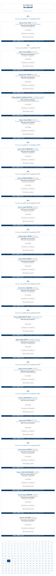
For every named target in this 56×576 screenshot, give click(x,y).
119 (52, 556)
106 (12, 556)
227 (18, 573)
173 (9, 565)
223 (6, 573)
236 (46, 573)
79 (33, 551)
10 (30, 541)
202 (46, 568)
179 (27, 565)
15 (45, 541)
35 (2, 546)
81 (39, 551)
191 (12, 568)
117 (46, 556)
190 (9, 568)
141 (15, 560)
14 (42, 541)
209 (15, 570)
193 (18, 568)
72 (11, 551)
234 (39, 573)
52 (2, 548)
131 (36, 558)
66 (45, 548)
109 (21, 556)
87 (5, 553)
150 (43, 560)
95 (30, 553)
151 (46, 560)
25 (24, 544)
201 (43, 568)
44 (30, 546)
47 (39, 546)
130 (33, 558)
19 (5, 544)
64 (39, 548)
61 (30, 548)
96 (33, 553)
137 (3, 560)
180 (30, 565)
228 (21, 573)
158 (15, 563)
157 (12, 563)
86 (2, 553)
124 (15, 558)
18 (2, 544)
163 (30, 563)
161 (24, 563)
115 (39, 556)
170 (52, 563)
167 (43, 563)
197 (30, 568)
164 (33, 563)
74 (17, 551)
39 (14, 546)
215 (33, 570)
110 (24, 556)
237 (49, 573)
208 (12, 570)
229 (24, 573)
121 (6, 558)
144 (24, 560)
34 (51, 544)
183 (39, 565)
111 (27, 556)
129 (30, 558)
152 (49, 560)
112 (30, 556)
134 (46, 558)
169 (49, 563)
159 (18, 563)
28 (33, 544)
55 (11, 548)
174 (12, 565)
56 (14, 548)
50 (48, 546)
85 (51, 551)
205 (3, 570)
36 (5, 546)
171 (3, 565)
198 (33, 568)
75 (21, 551)
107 (15, 556)
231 (30, 573)
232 (33, 573)
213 (27, 570)
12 (36, 541)
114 (36, 556)
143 (21, 560)
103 (3, 556)
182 (36, 565)
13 (39, 541)
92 (21, 553)
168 (46, 563)
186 (49, 565)
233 (36, 573)
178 (24, 565)
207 (9, 570)
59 (24, 548)
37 (8, 546)
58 (21, 548)
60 (27, 548)
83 (45, 551)
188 (3, 568)
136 (52, 558)
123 (12, 558)
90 (14, 553)
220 (49, 570)
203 (49, 568)
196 (27, 568)
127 (24, 558)
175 (15, 565)
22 (14, 544)
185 (46, 565)
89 (11, 553)
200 (39, 568)
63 (36, 548)
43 (27, 546)
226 (15, 573)
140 (12, 560)
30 (39, 544)
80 (36, 551)
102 (52, 553)
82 (42, 551)
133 (43, 558)
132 (39, 558)
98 (39, 553)
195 (24, 568)
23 (17, 544)
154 (3, 563)
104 (6, 556)
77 (27, 551)
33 (48, 544)
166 (39, 563)
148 (36, 560)
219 (46, 570)
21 (11, 544)
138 (6, 560)
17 (51, 541)
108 (18, 556)
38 (11, 546)
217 (39, 570)
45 (33, 546)
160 (21, 563)
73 (14, 551)
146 (30, 560)
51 (51, 546)
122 (9, 558)
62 (33, 548)
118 (49, 556)
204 (52, 568)
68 (51, 548)
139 (9, 560)
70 (5, 551)
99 (42, 553)
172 (6, 565)
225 (12, 573)
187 (52, 565)
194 (21, 568)
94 (27, 553)
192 (15, 568)
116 (43, 556)
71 (8, 551)
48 (42, 546)
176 (18, 565)
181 (33, 565)
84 (48, 551)
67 (48, 548)
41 (21, 546)
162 (27, 563)
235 (43, 573)
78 (30, 551)
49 (45, 546)
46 (36, 546)
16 (48, 541)
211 (21, 570)
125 (18, 558)
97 (36, 553)
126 (21, 558)
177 (21, 565)
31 (42, 544)
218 (43, 570)
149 (39, 560)
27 (30, 544)
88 (8, 553)
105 (9, 556)
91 (17, 553)
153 (52, 560)
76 (24, 551)
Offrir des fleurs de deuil (28, 36)
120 (3, 558)
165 (36, 563)
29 (36, 544)
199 (36, 568)
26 (27, 544)
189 (6, 568)
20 (8, 544)
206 (6, 570)
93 (24, 553)
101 (49, 553)
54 (8, 548)
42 (24, 546)
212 (24, 570)
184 (43, 565)
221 (52, 570)
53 (5, 548)
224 (9, 573)
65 (42, 548)
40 (17, 546)
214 (30, 570)
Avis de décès (28, 59)
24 (21, 544)
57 (17, 548)
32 (45, 544)
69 (2, 551)
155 (6, 563)
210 (18, 570)
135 (49, 558)
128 (27, 558)
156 (9, 563)
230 (27, 573)
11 (33, 541)
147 (33, 560)
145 (27, 560)
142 (18, 560)
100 (46, 553)
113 (33, 556)
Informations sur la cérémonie (28, 33)
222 (3, 573)
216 (36, 570)
